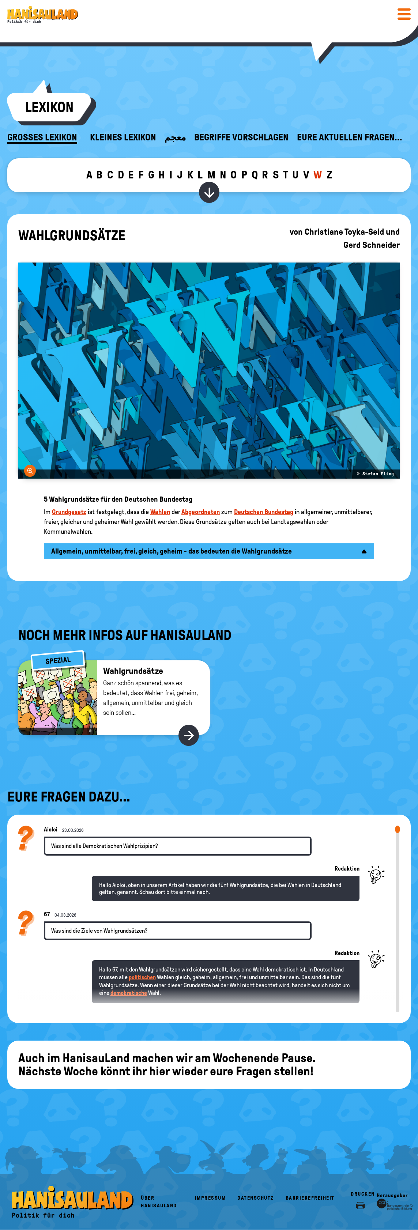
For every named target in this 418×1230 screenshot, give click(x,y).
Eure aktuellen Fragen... (349, 137)
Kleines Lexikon (123, 137)
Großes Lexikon (42, 137)
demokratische (128, 993)
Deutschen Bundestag (263, 512)
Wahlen (160, 512)
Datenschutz (255, 1198)
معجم (175, 137)
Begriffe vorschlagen (241, 137)
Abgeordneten (200, 512)
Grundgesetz (69, 512)
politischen (142, 977)
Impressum (210, 1198)
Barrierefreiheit (310, 1198)
